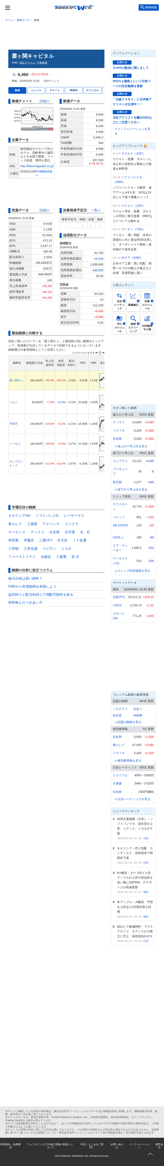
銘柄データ (23, 20)
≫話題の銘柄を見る (127, 722)
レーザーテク (74, 515)
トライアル (120, 775)
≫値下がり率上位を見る (130, 489)
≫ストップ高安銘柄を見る (132, 570)
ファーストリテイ (22, 556)
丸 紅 (85, 532)
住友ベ (137, 709)
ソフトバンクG (47, 515)
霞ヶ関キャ (16, 380)
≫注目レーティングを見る (132, 799)
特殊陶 (137, 715)
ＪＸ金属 (79, 540)
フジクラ (71, 524)
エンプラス (120, 461)
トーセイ (14, 443)
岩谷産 (117, 715)
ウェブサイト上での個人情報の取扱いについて (50, 1146)
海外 (145, 892)
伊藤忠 (29, 540)
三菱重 (61, 556)
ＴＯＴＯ (119, 430)
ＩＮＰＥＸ (120, 709)
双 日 (75, 556)
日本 (145, 838)
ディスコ (37, 532)
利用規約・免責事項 (10, 1146)
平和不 (13, 423)
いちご (13, 402)
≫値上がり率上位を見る (130, 446)
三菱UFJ (45, 540)
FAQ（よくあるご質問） (92, 1146)
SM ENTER (120, 525)
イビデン (49, 548)
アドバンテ (51, 524)
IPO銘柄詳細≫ (43, 173)
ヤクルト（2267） (133, 153)
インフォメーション (139, 1146)
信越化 (46, 556)
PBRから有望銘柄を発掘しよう (32, 586)
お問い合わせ (116, 1146)
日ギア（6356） (132, 257)
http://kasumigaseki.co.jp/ (37, 166)
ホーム (9, 20)
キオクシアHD (19, 515)
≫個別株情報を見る (127, 760)
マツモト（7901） (133, 229)
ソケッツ (119, 517)
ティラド (119, 422)
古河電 (70, 532)
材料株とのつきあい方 (25, 602)
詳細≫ (45, 101)
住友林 (117, 791)
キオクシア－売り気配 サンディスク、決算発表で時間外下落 (135, 853)
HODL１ (118, 537)
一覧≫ (96, 210)
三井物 (13, 548)
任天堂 (62, 540)
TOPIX (117, 605)
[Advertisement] (82, 35)
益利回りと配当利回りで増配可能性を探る (40, 594)
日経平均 (119, 597)
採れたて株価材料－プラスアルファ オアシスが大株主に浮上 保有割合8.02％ (135, 931)
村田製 (13, 540)
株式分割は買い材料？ (25, 578)
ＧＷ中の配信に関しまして (131, 68)
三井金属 (30, 548)
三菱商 (32, 524)
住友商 (54, 532)
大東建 (117, 783)
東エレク (15, 524)
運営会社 (159, 1146)
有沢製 (117, 482)
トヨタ (66, 548)
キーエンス (16, 532)
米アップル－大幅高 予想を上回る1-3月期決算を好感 (135, 906)
